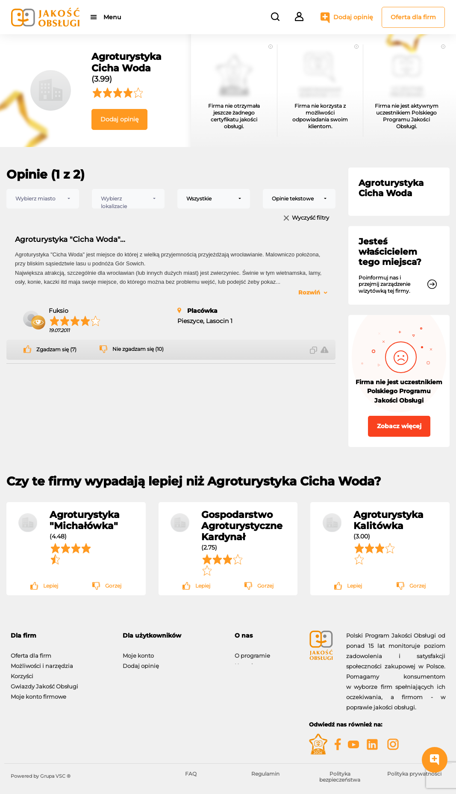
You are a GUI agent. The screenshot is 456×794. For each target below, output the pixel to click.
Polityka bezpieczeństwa (339, 776)
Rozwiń (309, 292)
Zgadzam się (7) (56, 350)
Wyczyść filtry (310, 218)
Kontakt (246, 661)
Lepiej (50, 585)
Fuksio (58, 311)
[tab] (60, 635)
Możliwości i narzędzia (42, 661)
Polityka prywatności (414, 773)
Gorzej (113, 585)
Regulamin (265, 773)
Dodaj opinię (353, 17)
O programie (252, 651)
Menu (112, 17)
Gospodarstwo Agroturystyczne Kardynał (241, 525)
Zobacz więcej (399, 426)
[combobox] (42, 199)
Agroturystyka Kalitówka (388, 520)
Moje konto (138, 651)
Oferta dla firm (413, 17)
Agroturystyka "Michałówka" (85, 520)
